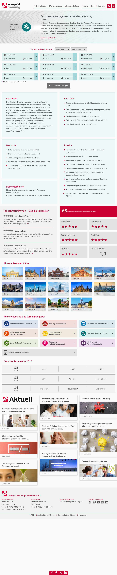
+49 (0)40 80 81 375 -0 (14, 507)
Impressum (82, 515)
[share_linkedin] (65, 573)
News (85, 6)
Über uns (100, 6)
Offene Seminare (54, 6)
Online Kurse (40, 6)
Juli (44, 379)
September (101, 379)
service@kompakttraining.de (71, 502)
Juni (101, 369)
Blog (92, 6)
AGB (32, 515)
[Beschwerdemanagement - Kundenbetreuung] (109, 6)
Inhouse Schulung (71, 6)
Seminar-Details (48, 38)
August (72, 379)
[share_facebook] (56, 573)
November (72, 389)
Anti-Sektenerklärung (45, 515)
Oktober (44, 389)
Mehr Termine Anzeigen (58, 86)
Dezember (101, 389)
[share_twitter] (60, 573)
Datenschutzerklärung (65, 515)
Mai (73, 369)
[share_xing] (51, 573)
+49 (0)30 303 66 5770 (43, 507)
